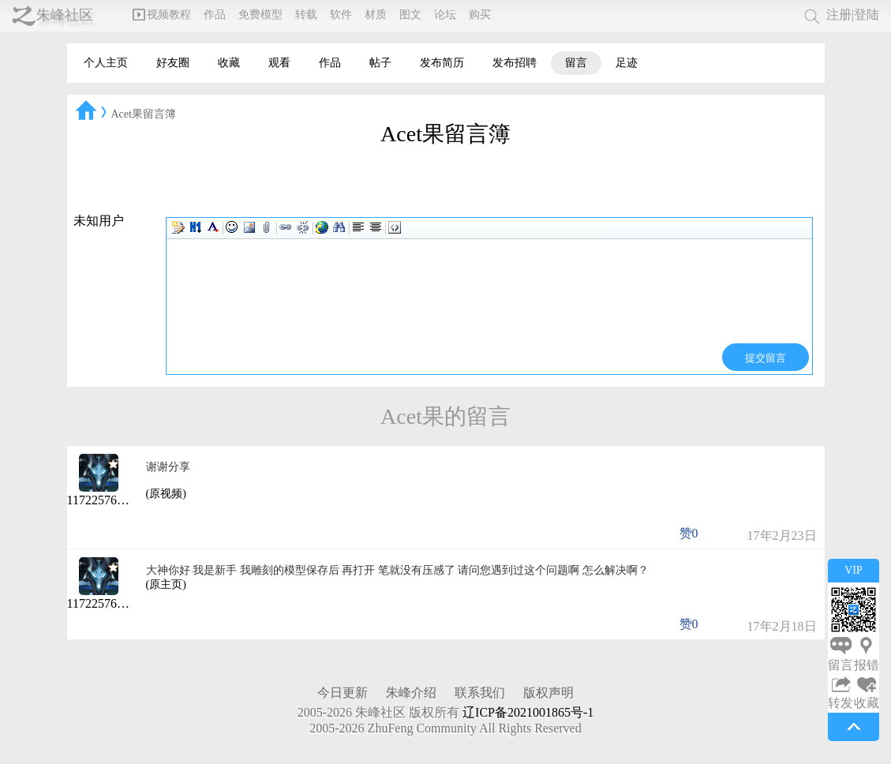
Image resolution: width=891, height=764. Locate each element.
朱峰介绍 (411, 692)
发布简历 (442, 63)
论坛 (445, 15)
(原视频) (166, 494)
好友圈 (172, 63)
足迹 (627, 63)
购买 (480, 15)
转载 (306, 15)
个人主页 (106, 63)
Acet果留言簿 (143, 114)
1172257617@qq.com (123, 500)
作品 (215, 15)
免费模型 (260, 15)
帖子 (380, 63)
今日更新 (342, 692)
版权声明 (548, 692)
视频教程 (162, 15)
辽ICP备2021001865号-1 (527, 712)
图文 (410, 15)
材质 (376, 15)
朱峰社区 (64, 15)
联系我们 (480, 692)
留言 (576, 63)
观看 (279, 63)
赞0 (688, 533)
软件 (341, 15)
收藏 (229, 63)
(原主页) (166, 584)
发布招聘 (514, 63)
